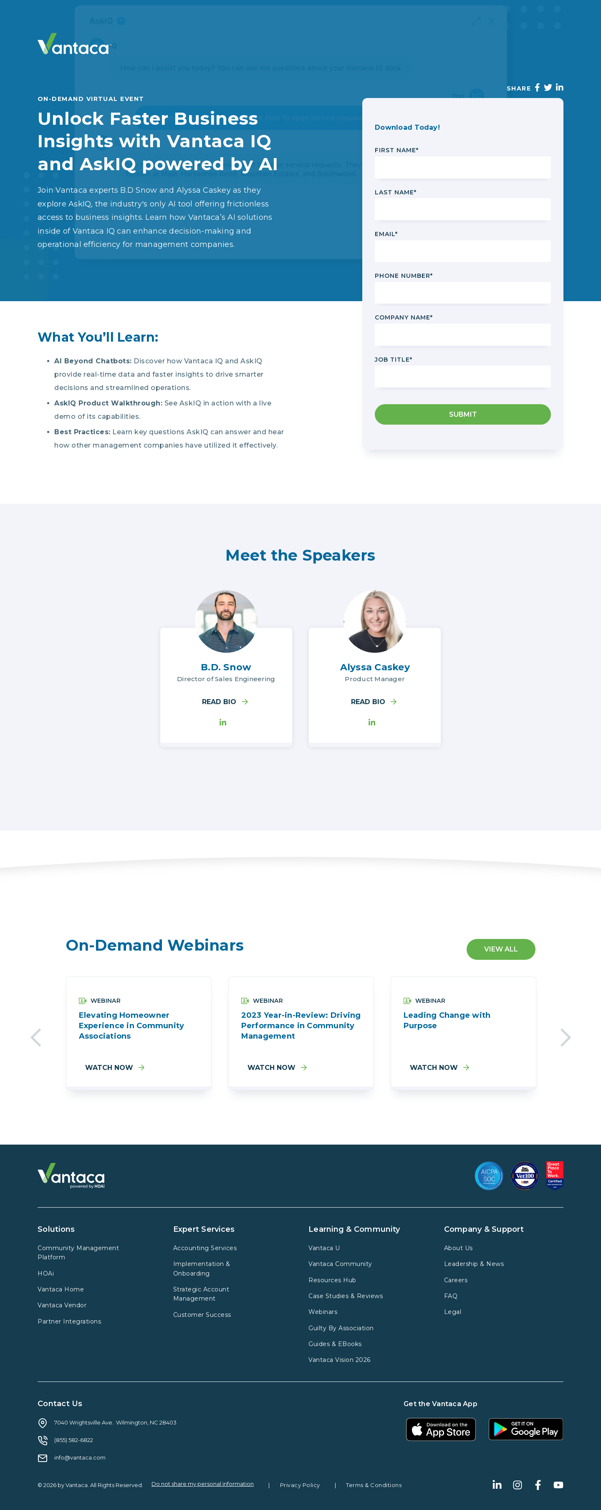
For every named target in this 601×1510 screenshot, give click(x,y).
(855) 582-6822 (73, 1440)
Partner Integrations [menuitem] (69, 1321)
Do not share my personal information (203, 1484)
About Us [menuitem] (458, 1248)
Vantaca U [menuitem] (324, 1248)
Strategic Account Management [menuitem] (201, 1294)
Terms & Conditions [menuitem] (374, 1485)
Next (566, 1035)
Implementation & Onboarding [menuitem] (201, 1268)
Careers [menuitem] (456, 1280)
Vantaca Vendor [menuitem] (62, 1305)
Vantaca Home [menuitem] (61, 1289)
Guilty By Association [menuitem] (341, 1328)
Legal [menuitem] (453, 1312)
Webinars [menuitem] (322, 1312)
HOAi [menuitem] (46, 1273)
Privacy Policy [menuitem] (300, 1485)
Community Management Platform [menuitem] (78, 1252)
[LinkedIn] (559, 87)
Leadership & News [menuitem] (474, 1264)
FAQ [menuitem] (451, 1296)
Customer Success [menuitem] (202, 1315)
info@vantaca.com (80, 1457)
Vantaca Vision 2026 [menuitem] (339, 1360)
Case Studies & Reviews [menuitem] (345, 1296)
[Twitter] (548, 87)
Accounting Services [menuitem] (205, 1248)
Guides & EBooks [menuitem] (335, 1344)
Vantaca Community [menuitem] (340, 1264)
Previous (35, 1035)
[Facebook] (537, 87)
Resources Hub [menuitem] (332, 1280)
